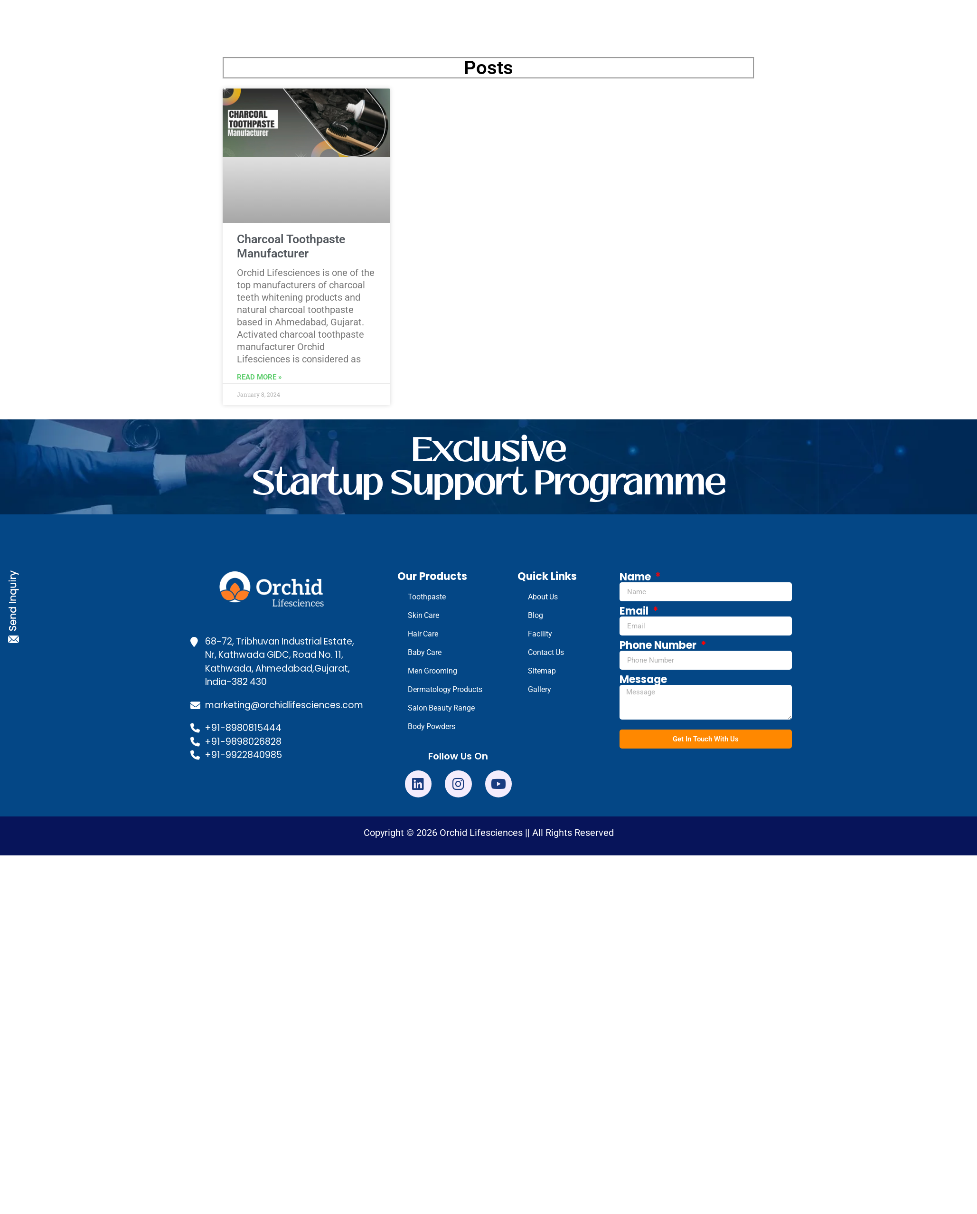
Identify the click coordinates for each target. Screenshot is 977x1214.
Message (643, 679)
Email (635, 611)
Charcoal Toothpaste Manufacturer (291, 246)
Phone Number (659, 645)
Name (636, 577)
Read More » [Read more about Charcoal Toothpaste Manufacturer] (259, 377)
